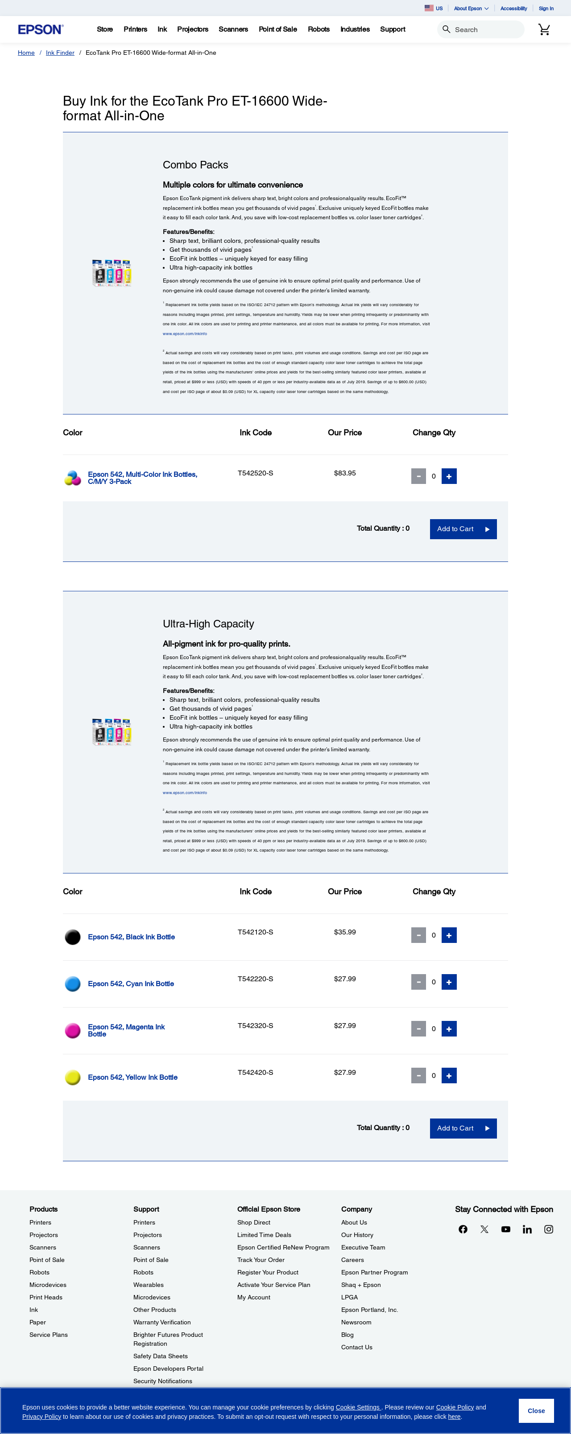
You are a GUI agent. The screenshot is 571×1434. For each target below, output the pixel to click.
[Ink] (162, 29)
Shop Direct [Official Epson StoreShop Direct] (253, 1222)
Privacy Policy (41, 1416)
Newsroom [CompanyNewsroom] (356, 1322)
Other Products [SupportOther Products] (154, 1309)
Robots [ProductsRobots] (39, 1272)
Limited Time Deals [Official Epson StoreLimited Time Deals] (264, 1234)
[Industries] (355, 29)
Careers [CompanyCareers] (352, 1259)
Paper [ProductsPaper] (37, 1322)
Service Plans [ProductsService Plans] (48, 1334)
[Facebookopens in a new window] (463, 1229)
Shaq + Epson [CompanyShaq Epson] (361, 1284)
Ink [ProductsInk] (33, 1309)
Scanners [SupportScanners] (146, 1247)
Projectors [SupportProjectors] (147, 1234)
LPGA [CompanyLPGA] (349, 1297)
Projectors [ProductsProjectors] (43, 1234)
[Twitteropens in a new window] (484, 1229)
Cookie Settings (358, 1407)
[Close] (536, 1411)
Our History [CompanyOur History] (357, 1234)
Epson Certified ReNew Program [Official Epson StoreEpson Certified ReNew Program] (283, 1247)
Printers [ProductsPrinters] (40, 1222)
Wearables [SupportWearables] (148, 1284)
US (434, 8)
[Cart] (544, 29)
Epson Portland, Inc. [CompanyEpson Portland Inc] (369, 1309)
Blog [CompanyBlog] (347, 1334)
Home (26, 52)
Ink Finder (60, 52)
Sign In (546, 8)
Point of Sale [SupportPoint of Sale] (151, 1259)
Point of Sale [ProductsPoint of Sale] (47, 1259)
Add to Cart (455, 528)
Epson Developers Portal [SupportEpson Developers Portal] (168, 1368)
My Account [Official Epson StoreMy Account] (253, 1297)
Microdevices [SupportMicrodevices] (151, 1297)
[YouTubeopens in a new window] (506, 1229)
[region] (285, 1410)
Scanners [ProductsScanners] (42, 1247)
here (454, 1416)
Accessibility (514, 8)
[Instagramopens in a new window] (549, 1229)
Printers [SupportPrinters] (144, 1222)
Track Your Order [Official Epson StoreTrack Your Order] (261, 1259)
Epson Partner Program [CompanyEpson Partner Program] (374, 1272)
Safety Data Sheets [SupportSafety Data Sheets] (160, 1356)
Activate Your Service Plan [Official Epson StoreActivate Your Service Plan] (273, 1284)
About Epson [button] (471, 8)
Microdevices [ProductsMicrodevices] (47, 1284)
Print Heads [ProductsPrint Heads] (45, 1297)
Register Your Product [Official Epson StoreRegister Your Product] (267, 1272)
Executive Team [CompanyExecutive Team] (363, 1247)
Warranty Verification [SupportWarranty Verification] (162, 1322)
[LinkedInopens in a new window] (527, 1229)
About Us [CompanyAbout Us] (354, 1222)
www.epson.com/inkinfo (185, 333)
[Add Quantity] (449, 476)
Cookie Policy (455, 1407)
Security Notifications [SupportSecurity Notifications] (162, 1381)
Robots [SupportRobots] (143, 1272)
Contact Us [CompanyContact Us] (356, 1347)
